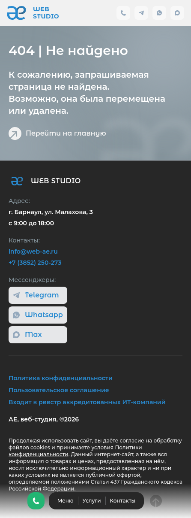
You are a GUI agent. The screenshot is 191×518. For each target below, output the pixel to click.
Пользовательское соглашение (59, 390)
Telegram (36, 295)
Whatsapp (38, 315)
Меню (65, 500)
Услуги (92, 500)
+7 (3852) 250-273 (35, 263)
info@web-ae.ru (33, 251)
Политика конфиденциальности (61, 378)
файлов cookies (29, 447)
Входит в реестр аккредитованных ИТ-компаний (87, 402)
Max (27, 334)
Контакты (123, 500)
